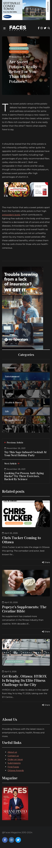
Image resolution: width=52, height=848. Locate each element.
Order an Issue (15, 759)
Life (28, 523)
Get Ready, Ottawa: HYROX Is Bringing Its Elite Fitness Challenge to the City (24, 680)
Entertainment (18, 45)
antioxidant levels (11, 214)
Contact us (13, 755)
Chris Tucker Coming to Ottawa (21, 539)
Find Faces (13, 766)
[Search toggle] (49, 28)
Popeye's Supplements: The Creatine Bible (24, 608)
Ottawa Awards (16, 770)
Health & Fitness (19, 48)
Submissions (14, 763)
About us (12, 752)
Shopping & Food (19, 52)
